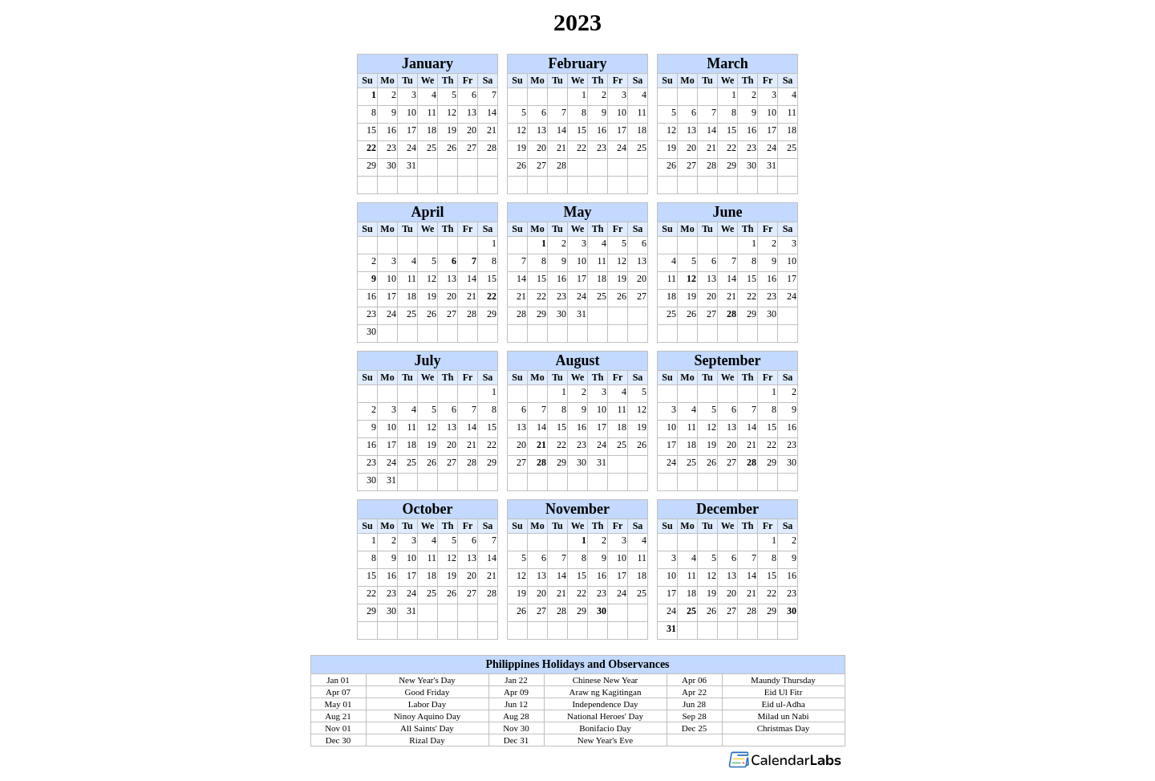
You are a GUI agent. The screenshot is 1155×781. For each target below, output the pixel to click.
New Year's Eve (606, 740)
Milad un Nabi (782, 716)
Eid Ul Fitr (783, 692)
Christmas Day (783, 728)
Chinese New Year (605, 680)
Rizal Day (426, 740)
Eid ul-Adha (782, 704)
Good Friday (427, 692)
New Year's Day (427, 680)
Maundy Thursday (783, 680)
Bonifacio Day (604, 728)
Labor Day (427, 704)
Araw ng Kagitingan (605, 692)
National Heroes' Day (605, 716)
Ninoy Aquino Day (427, 716)
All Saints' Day (427, 728)
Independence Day (605, 704)
